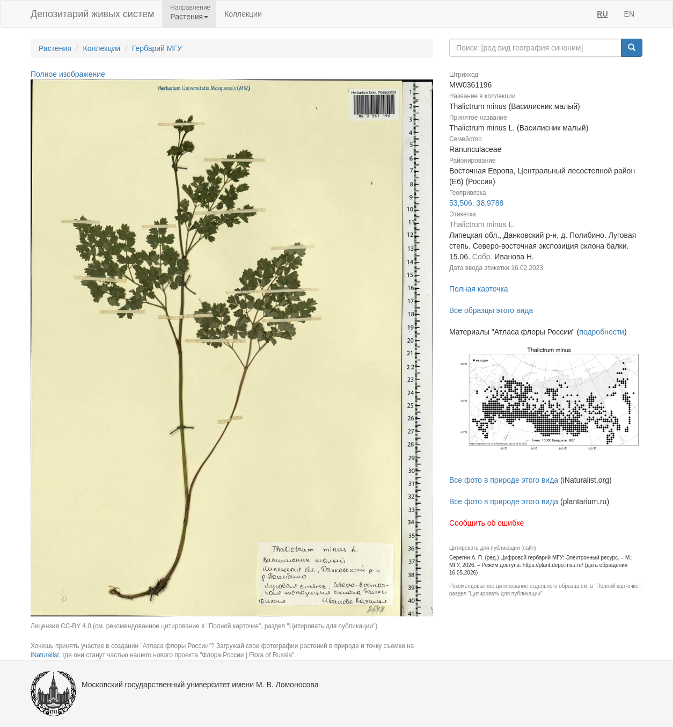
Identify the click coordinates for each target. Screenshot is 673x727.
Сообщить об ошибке (486, 523)
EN (629, 14)
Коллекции (243, 14)
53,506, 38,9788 (476, 203)
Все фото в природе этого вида (503, 480)
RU (602, 14)
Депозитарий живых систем (92, 14)
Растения (55, 48)
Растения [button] (189, 16)
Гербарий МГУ (157, 48)
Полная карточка (478, 289)
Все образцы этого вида (491, 310)
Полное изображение (68, 74)
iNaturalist (45, 655)
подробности (601, 332)
